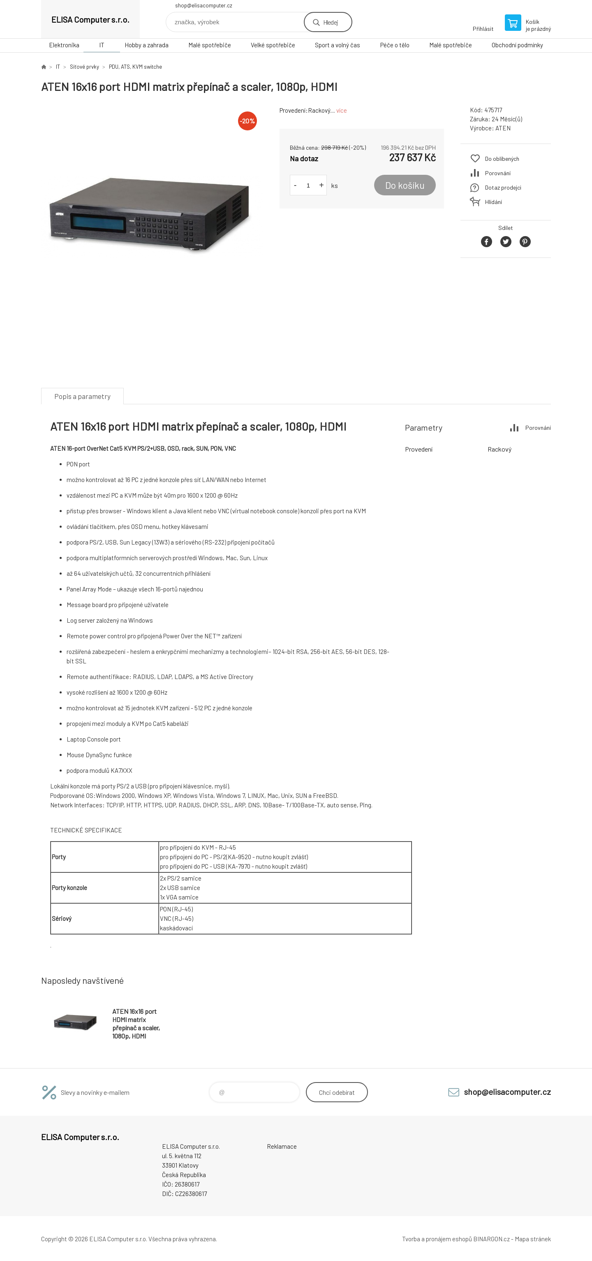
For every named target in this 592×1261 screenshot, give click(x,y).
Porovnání (498, 172)
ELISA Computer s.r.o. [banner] (90, 19)
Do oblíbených (502, 158)
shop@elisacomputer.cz (203, 5)
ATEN (503, 128)
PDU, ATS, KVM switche (135, 66)
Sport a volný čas (337, 45)
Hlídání (493, 201)
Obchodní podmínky (517, 45)
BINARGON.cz (491, 1238)
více (341, 110)
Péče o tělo (394, 45)
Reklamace (282, 1146)
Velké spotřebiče (273, 45)
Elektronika (64, 45)
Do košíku (405, 185)
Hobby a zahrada (147, 45)
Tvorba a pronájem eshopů (437, 1238)
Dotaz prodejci (503, 187)
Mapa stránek (533, 1238)
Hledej (330, 22)
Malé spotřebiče (209, 45)
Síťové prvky (84, 66)
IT (101, 45)
